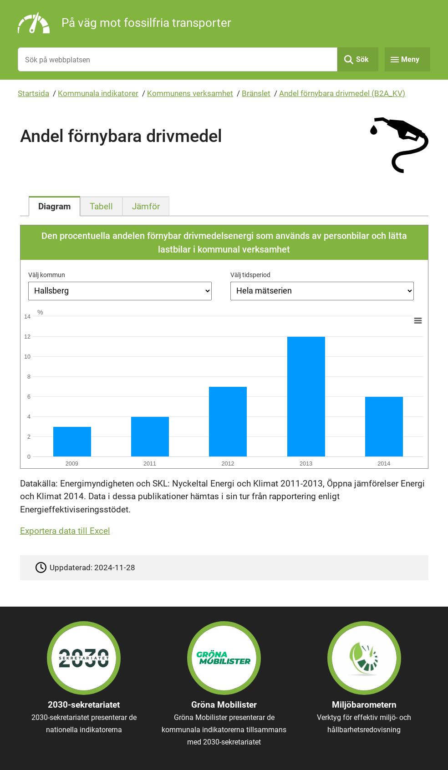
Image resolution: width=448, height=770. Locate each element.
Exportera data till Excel (65, 531)
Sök (362, 59)
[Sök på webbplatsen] (177, 59)
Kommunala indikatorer (98, 93)
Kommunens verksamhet (190, 93)
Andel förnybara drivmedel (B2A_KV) (342, 93)
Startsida (33, 93)
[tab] (54, 206)
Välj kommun (46, 275)
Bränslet (256, 93)
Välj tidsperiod (250, 275)
